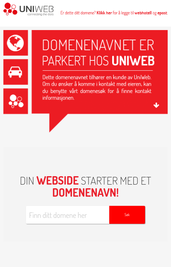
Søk (127, 214)
